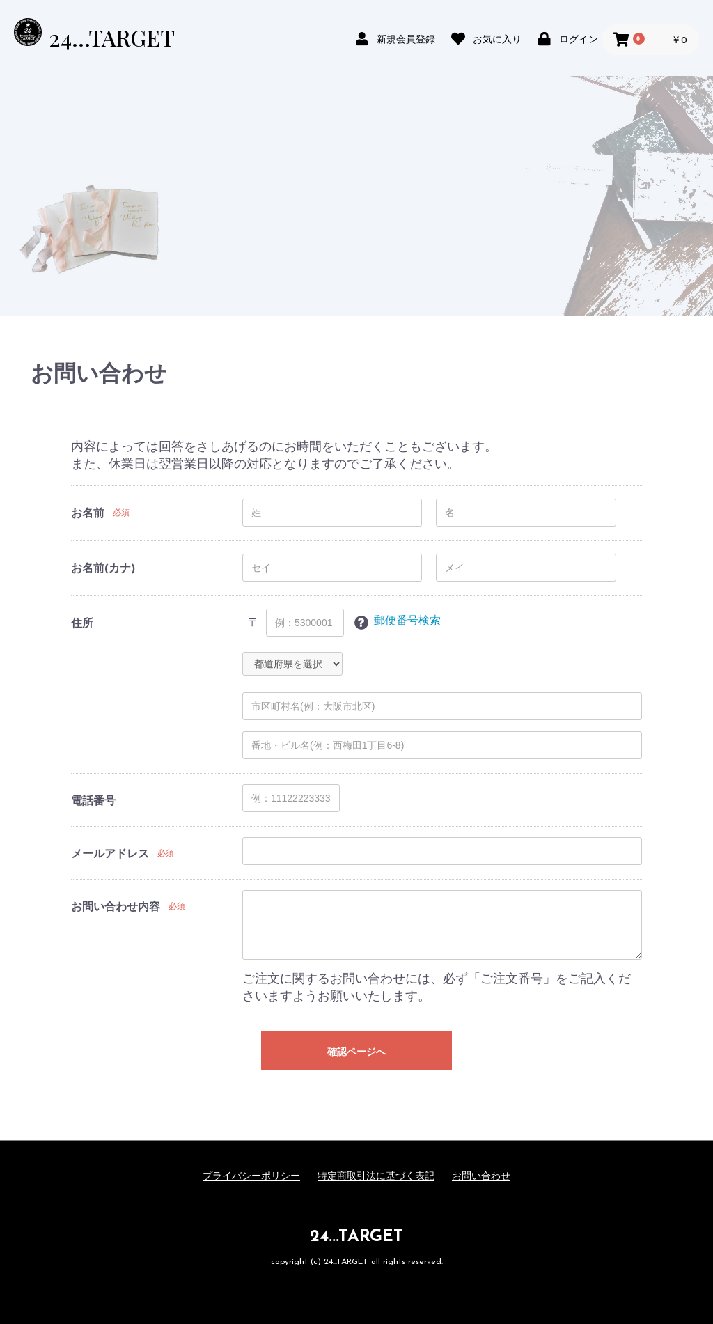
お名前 (87, 514)
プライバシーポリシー (251, 1176)
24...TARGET (112, 37)
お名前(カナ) (103, 569)
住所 (82, 624)
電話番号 (93, 801)
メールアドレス (110, 854)
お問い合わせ (481, 1176)
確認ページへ (356, 1051)
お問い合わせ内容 (115, 907)
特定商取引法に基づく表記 (376, 1176)
